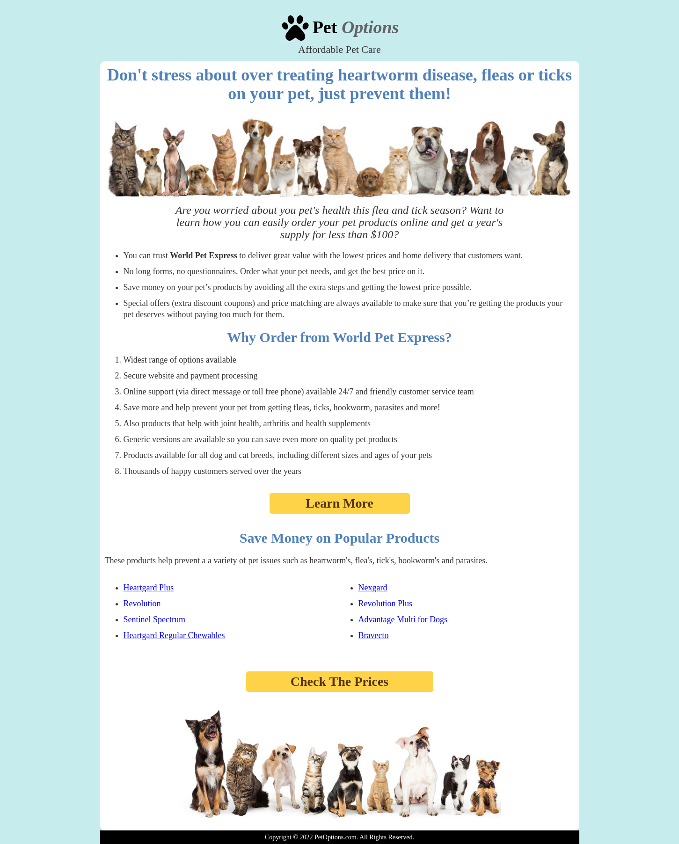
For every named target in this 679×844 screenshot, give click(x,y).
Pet (356, 27)
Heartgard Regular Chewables (174, 635)
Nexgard (372, 587)
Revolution (142, 603)
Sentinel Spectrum (154, 619)
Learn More (339, 503)
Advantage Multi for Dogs (402, 619)
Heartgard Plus (149, 587)
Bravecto (373, 635)
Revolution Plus (385, 603)
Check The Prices (339, 681)
